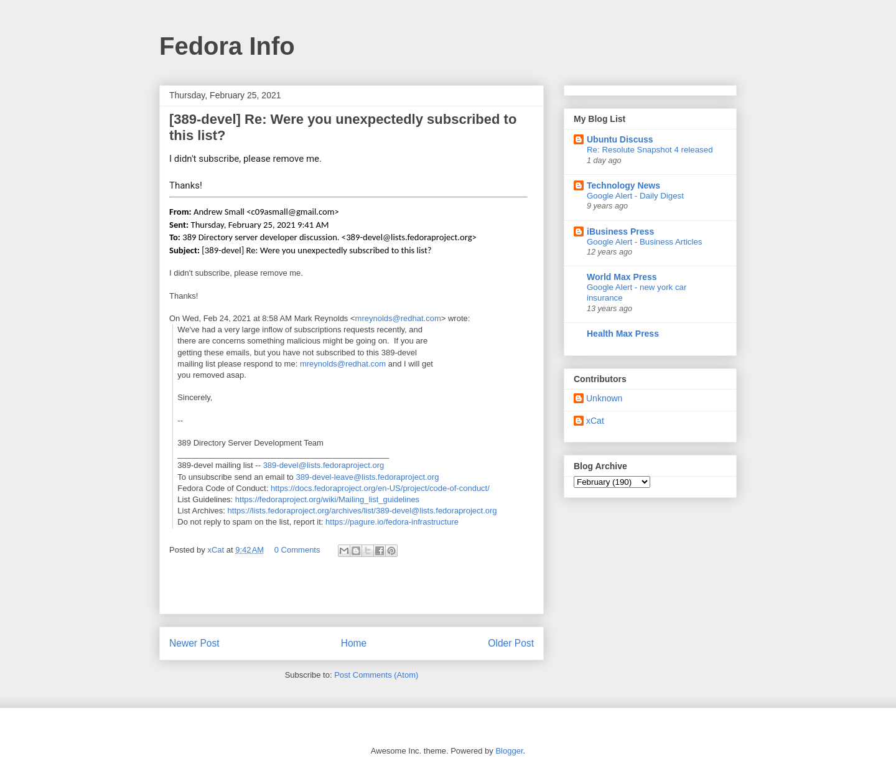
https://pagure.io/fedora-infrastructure (392, 521)
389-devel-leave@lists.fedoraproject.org (367, 477)
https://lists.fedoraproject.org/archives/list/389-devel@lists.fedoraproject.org (362, 510)
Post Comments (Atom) (376, 675)
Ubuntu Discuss (620, 139)
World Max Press (622, 277)
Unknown (604, 398)
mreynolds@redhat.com (398, 318)
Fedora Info (227, 46)
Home (354, 643)
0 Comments (297, 549)
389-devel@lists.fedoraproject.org (324, 465)
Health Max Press (623, 334)
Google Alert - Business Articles (644, 241)
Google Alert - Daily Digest (635, 195)
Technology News (623, 185)
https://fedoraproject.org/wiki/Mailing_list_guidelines (327, 499)
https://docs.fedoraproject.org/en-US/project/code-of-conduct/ (380, 488)
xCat (595, 421)
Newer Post (194, 643)
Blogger (509, 750)
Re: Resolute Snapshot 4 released (650, 149)
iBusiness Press (620, 231)
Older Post (511, 643)
